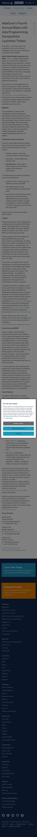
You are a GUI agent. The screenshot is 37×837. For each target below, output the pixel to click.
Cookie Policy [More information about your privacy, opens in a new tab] (9, 418)
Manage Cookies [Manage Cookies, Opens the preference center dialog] (18, 423)
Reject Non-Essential (18, 428)
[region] (18, 418)
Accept (18, 433)
